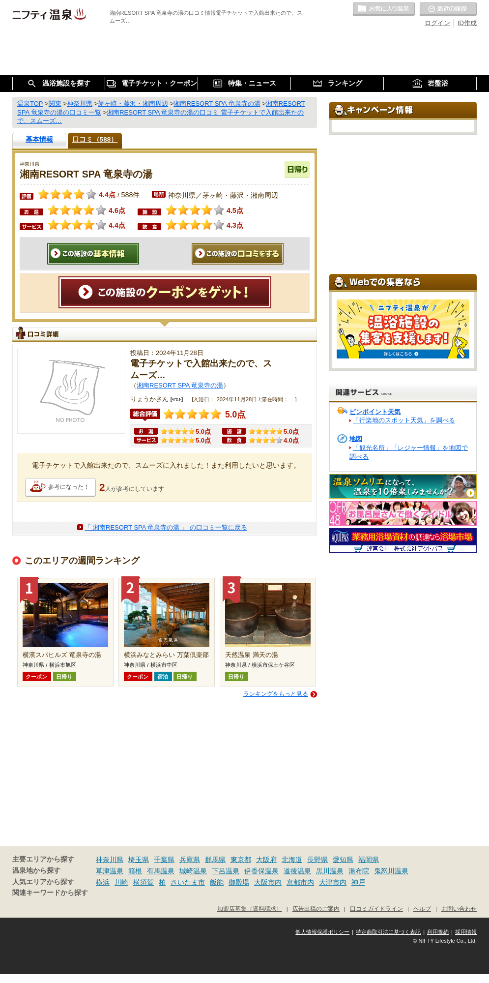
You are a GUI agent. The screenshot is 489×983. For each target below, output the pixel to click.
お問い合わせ (459, 908)
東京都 (240, 860)
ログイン (437, 23)
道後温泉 (297, 871)
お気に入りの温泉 (384, 9)
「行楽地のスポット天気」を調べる (404, 420)
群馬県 (215, 860)
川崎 (121, 882)
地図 (355, 439)
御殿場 (239, 882)
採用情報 (466, 932)
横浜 (103, 882)
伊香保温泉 (261, 871)
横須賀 (143, 882)
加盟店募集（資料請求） (249, 908)
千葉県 (164, 860)
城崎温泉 (193, 871)
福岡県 (368, 860)
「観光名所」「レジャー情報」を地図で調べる (408, 452)
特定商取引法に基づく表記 (388, 932)
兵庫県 (189, 860)
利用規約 (438, 932)
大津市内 (332, 882)
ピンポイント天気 (375, 412)
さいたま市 (188, 882)
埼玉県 (138, 860)
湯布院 (358, 871)
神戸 (358, 882)
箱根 (135, 871)
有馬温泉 (160, 871)
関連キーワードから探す (50, 892)
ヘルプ (422, 908)
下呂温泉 (225, 871)
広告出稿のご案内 (316, 908)
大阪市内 (268, 882)
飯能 (217, 882)
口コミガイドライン (376, 908)
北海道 (292, 860)
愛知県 (343, 860)
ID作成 (467, 23)
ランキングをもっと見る (275, 693)
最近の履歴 (448, 9)
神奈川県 (109, 860)
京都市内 (300, 882)
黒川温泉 (330, 871)
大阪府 (266, 860)
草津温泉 (109, 871)
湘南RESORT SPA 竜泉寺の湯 (180, 385)
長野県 (317, 860)
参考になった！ (68, 486)
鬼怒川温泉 (391, 871)
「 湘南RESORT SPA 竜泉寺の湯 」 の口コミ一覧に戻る (166, 527)
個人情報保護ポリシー (322, 932)
